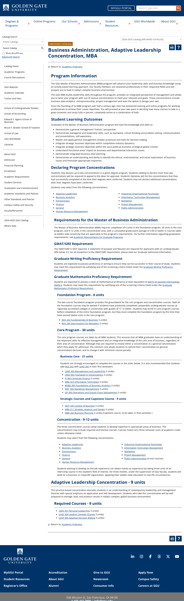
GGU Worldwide (144, 21)
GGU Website (11, 87)
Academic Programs (14, 71)
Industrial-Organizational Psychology (140, 193)
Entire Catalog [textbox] (10, 41)
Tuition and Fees (12, 98)
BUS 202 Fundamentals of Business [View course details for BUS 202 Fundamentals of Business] (80, 319)
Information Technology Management (140, 197)
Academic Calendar (14, 92)
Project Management (132, 204)
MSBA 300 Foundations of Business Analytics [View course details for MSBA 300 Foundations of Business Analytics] (88, 385)
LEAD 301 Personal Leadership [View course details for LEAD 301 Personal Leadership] (74, 510)
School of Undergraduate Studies (21, 108)
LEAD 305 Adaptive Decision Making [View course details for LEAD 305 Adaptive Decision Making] (77, 517)
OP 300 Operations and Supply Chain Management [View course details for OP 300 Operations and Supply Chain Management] (91, 392)
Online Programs (45, 21)
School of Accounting (15, 113)
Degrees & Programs (12, 23)
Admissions (91, 21)
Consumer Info (103, 585)
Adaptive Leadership (66, 193)
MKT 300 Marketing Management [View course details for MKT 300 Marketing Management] (82, 389)
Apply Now (145, 572)
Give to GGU (101, 572)
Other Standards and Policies (19, 199)
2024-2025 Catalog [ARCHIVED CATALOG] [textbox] (142, 39)
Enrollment (10, 171)
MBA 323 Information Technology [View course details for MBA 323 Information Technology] (82, 381)
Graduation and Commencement (21, 188)
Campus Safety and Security (18, 205)
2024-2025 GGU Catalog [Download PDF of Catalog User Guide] (16, 220)
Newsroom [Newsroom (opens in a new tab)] (100, 579)
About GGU (168, 21)
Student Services (12, 182)
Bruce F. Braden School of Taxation (22, 127)
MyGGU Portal (13, 572)
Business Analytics (65, 197)
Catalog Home (11, 66)
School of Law (11, 133)
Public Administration (132, 207)
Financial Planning (13, 165)
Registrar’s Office (15, 585)
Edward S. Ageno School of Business (18, 120)
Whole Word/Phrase (14, 53)
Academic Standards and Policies (21, 193)
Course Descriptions (14, 77)
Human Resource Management (72, 211)
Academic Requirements (16, 176)
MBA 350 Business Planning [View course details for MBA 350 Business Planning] (79, 412)
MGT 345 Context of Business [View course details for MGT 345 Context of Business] (80, 405)
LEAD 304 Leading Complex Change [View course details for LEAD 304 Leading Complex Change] (77, 514)
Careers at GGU (148, 585)
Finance (60, 204)
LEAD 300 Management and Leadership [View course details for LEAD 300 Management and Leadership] (85, 371)
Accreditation (58, 572)
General (60, 207)
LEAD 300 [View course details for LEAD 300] (84, 366)
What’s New (10, 225)
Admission (9, 159)
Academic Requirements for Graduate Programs (98, 237)
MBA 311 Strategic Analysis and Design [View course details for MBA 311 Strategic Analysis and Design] (85, 409)
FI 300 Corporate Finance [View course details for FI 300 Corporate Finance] (77, 378)
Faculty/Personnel (13, 210)
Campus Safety (148, 579)
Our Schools (70, 21)
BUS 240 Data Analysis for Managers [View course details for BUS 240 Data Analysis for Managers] (80, 323)
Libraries (8, 144)
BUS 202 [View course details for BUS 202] (69, 366)
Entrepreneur (63, 200)
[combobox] (151, 39)
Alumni (54, 585)
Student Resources (112, 23)
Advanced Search (11, 56)
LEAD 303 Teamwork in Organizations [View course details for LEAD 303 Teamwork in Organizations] (84, 374)
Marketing (126, 200)
